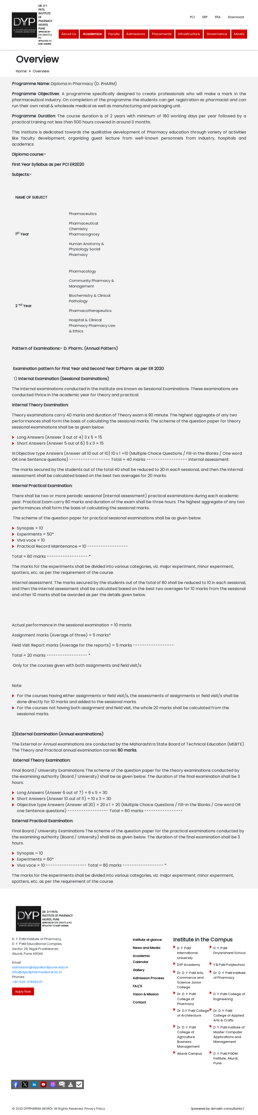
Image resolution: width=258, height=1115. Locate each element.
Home (21, 71)
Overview (41, 71)
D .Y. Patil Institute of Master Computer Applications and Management (229, 1034)
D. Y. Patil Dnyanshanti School (229, 950)
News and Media (146, 948)
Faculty (114, 34)
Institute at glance (147, 940)
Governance (217, 34)
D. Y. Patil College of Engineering (229, 996)
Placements (162, 34)
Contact (139, 1002)
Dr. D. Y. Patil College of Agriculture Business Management (188, 1037)
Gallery (138, 970)
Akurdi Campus (189, 1053)
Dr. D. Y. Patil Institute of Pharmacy (229, 975)
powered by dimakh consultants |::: (219, 1108)
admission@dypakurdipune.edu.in (40, 967)
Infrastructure (189, 34)
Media (239, 34)
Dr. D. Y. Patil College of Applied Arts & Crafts (228, 1015)
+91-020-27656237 (27, 982)
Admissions (135, 34)
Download (236, 17)
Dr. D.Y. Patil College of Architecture (193, 1013)
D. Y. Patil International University (187, 953)
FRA (217, 17)
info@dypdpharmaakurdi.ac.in (37, 972)
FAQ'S (137, 986)
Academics (92, 34)
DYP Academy (188, 965)
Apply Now (23, 991)
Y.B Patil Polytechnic (229, 965)
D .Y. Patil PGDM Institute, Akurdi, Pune (225, 1058)
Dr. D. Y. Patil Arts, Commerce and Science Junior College (190, 980)
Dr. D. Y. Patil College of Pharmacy (186, 999)
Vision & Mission (146, 994)
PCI (192, 17)
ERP (204, 17)
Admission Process (148, 978)
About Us (68, 34)
